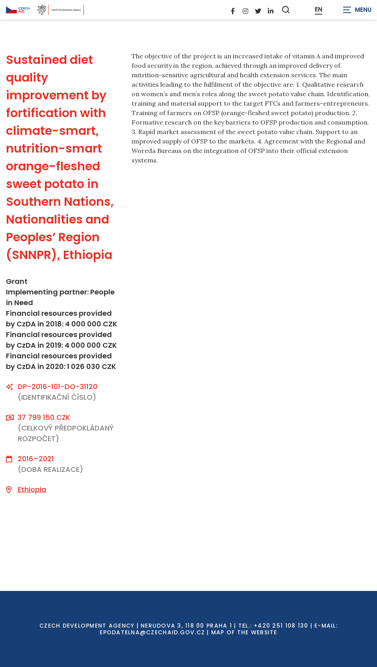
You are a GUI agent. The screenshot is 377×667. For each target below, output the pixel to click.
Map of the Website (244, 632)
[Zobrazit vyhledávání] (286, 9)
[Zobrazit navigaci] (357, 10)
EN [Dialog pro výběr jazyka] (318, 9)
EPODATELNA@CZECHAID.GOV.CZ (152, 632)
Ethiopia (32, 489)
